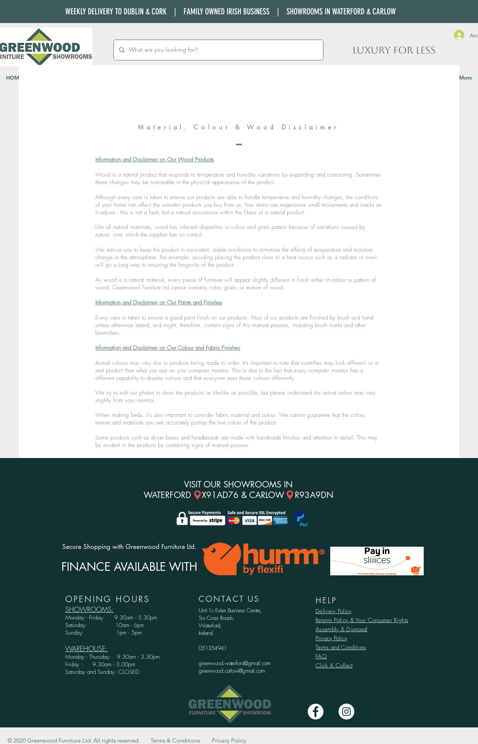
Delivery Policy (334, 611)
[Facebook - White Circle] (315, 711)
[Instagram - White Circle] (346, 711)
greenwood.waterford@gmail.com (234, 663)
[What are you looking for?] (218, 50)
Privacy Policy (331, 638)
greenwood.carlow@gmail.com (232, 671)
